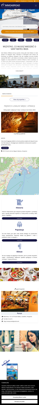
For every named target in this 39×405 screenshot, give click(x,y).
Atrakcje (5, 40)
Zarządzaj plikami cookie (19, 397)
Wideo (36, 40)
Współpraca (24, 1)
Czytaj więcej (19, 71)
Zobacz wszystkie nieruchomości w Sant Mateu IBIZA (19, 31)
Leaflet (37, 194)
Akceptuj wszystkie (19, 401)
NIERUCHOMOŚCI (6, 93)
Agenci (17, 1)
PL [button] (35, 1)
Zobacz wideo (19, 347)
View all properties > (19, 99)
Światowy (30, 1)
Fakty (21, 40)
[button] (20, 174)
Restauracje (29, 40)
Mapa (13, 40)
